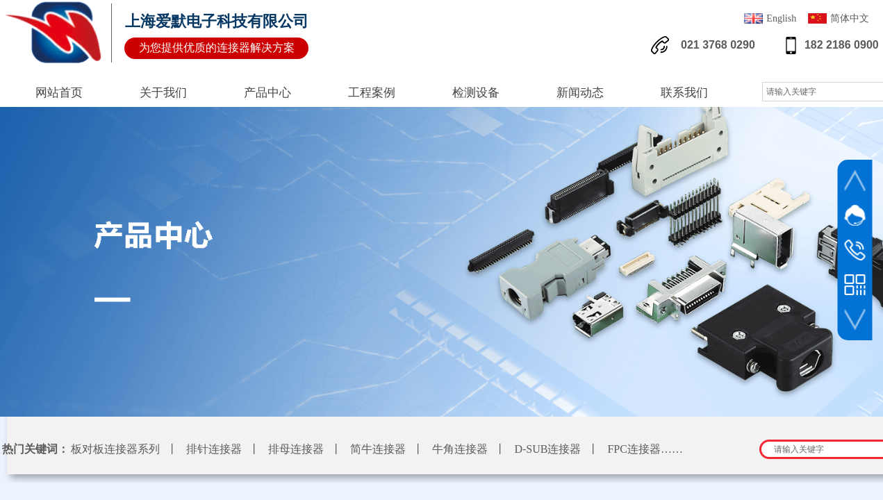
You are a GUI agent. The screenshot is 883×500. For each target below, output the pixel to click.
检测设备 (476, 92)
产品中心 (267, 92)
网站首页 (59, 92)
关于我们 (163, 92)
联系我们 (684, 92)
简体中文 (838, 19)
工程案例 (371, 92)
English (770, 19)
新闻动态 (580, 92)
